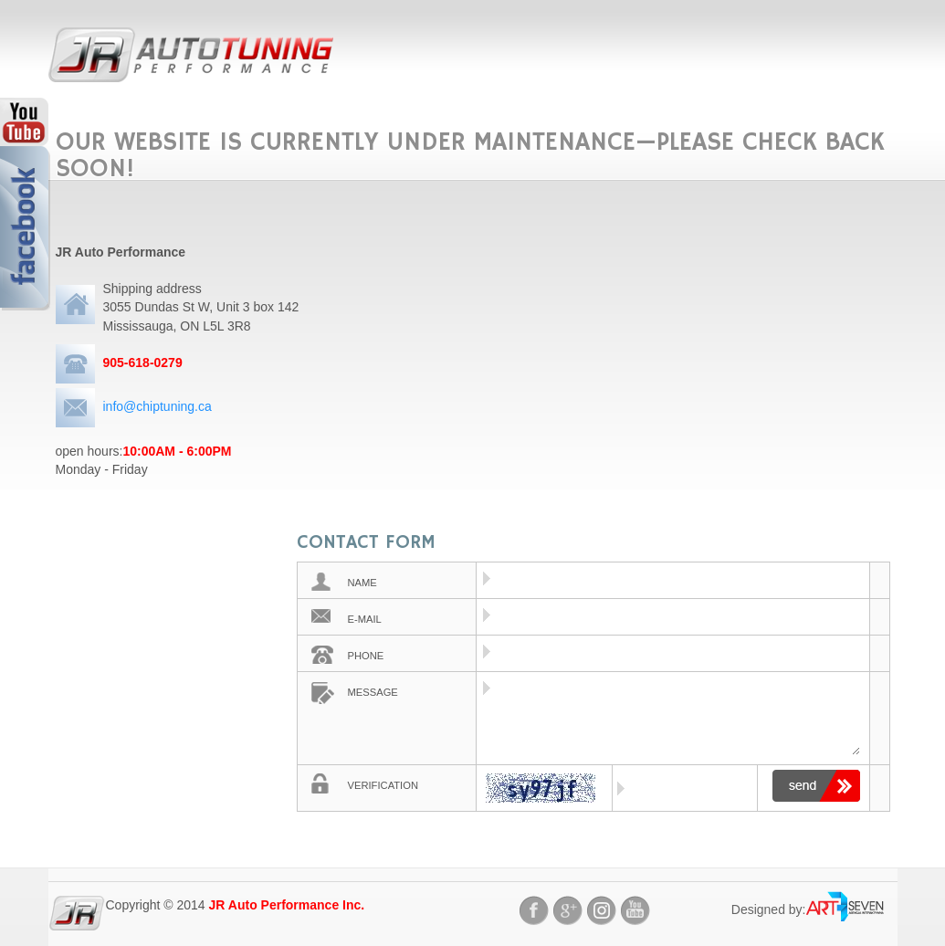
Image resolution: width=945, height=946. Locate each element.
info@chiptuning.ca (157, 406)
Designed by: (768, 909)
